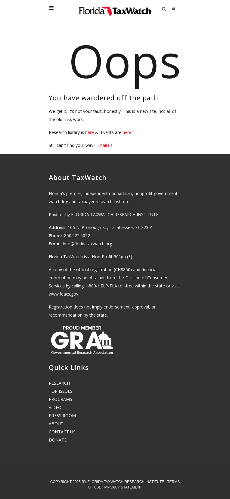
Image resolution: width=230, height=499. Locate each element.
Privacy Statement (123, 487)
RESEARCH (59, 383)
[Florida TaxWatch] (115, 9)
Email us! (104, 145)
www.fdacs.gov (63, 294)
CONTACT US (62, 432)
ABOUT (56, 423)
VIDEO (55, 407)
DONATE (58, 440)
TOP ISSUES (61, 391)
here (89, 132)
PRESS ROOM (62, 415)
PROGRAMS (60, 399)
